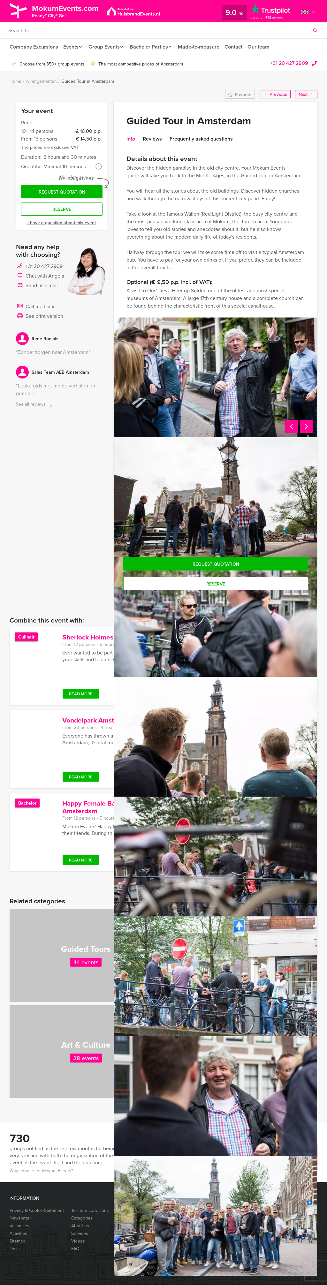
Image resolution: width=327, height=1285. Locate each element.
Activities (18, 1233)
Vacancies (19, 1226)
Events (71, 46)
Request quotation (62, 193)
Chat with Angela (40, 278)
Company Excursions (33, 46)
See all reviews (35, 406)
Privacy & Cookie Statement (37, 1210)
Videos (78, 1241)
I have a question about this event (61, 224)
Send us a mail (37, 288)
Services (79, 1233)
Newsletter (20, 1218)
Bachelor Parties (153, 46)
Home (15, 81)
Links (15, 1249)
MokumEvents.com (69, 10)
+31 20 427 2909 (289, 63)
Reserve (61, 211)
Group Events (106, 46)
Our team (266, 46)
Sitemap (17, 1241)
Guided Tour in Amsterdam (87, 81)
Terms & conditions (90, 1210)
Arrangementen (41, 81)
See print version (39, 318)
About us (80, 1226)
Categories (82, 1218)
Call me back (35, 309)
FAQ (75, 1249)
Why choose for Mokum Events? (41, 1171)
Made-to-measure (205, 46)
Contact (240, 46)
